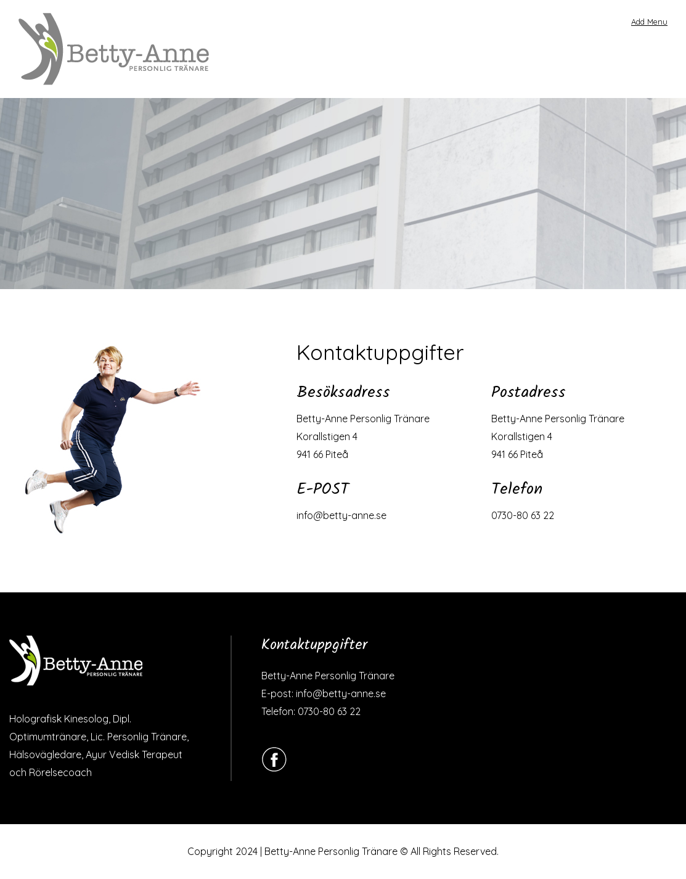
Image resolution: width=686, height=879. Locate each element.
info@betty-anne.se (341, 515)
